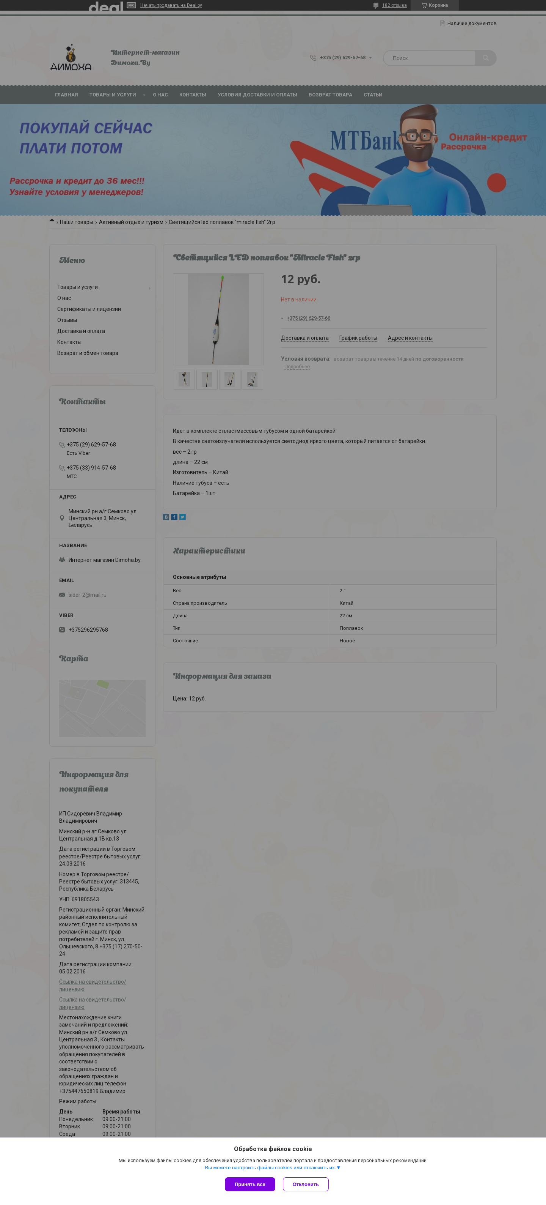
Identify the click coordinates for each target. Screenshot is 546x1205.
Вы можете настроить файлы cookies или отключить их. (270, 1167)
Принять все (250, 1184)
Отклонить (306, 1184)
